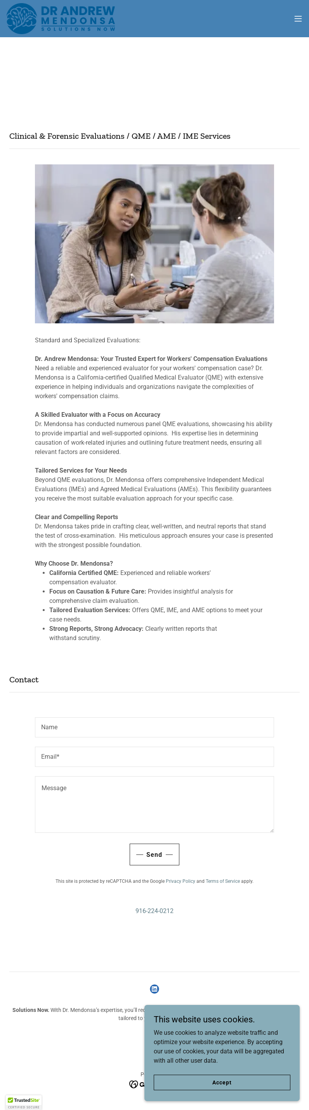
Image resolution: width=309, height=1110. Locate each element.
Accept (221, 1087)
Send (154, 854)
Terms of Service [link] (223, 881)
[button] (298, 18)
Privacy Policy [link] (180, 881)
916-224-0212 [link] (154, 911)
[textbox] (154, 727)
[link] (60, 18)
